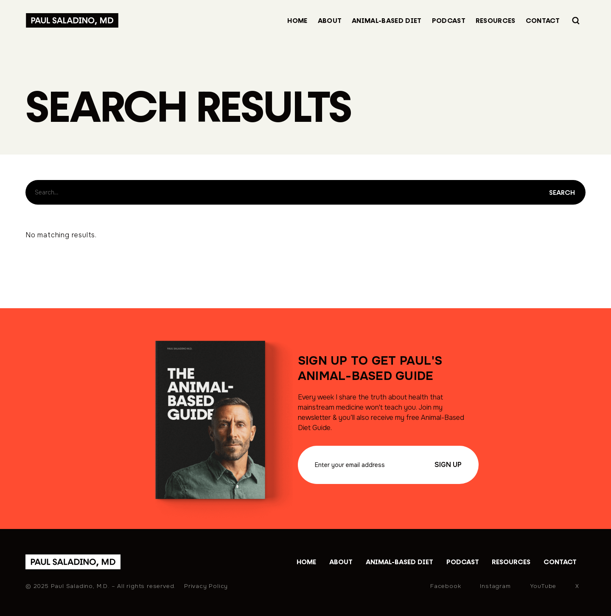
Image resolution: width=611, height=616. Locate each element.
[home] (73, 561)
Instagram (495, 586)
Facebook (445, 586)
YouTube (543, 586)
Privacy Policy (206, 586)
